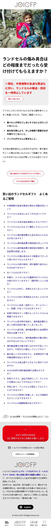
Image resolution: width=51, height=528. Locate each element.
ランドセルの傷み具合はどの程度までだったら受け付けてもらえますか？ (27, 258)
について (20, 525)
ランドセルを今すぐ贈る (25, 181)
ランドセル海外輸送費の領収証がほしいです (27, 243)
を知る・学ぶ (34, 525)
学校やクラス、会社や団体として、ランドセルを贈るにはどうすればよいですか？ (27, 380)
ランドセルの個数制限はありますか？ (24, 403)
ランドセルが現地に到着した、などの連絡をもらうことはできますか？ (27, 396)
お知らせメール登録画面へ (26, 454)
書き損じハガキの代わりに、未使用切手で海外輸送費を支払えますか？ (27, 355)
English (27, 507)
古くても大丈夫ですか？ (18, 272)
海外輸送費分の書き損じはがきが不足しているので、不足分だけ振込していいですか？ (27, 347)
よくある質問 (15, 416)
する (45, 525)
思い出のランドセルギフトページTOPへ (25, 173)
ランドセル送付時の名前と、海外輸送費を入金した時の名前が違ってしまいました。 (27, 323)
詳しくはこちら (14, 99)
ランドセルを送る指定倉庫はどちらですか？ (27, 221)
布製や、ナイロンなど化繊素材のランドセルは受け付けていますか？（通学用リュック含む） (27, 280)
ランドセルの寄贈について (33, 416)
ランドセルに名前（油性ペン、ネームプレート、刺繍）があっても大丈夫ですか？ (27, 306)
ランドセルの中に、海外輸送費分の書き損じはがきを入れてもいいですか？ (27, 339)
